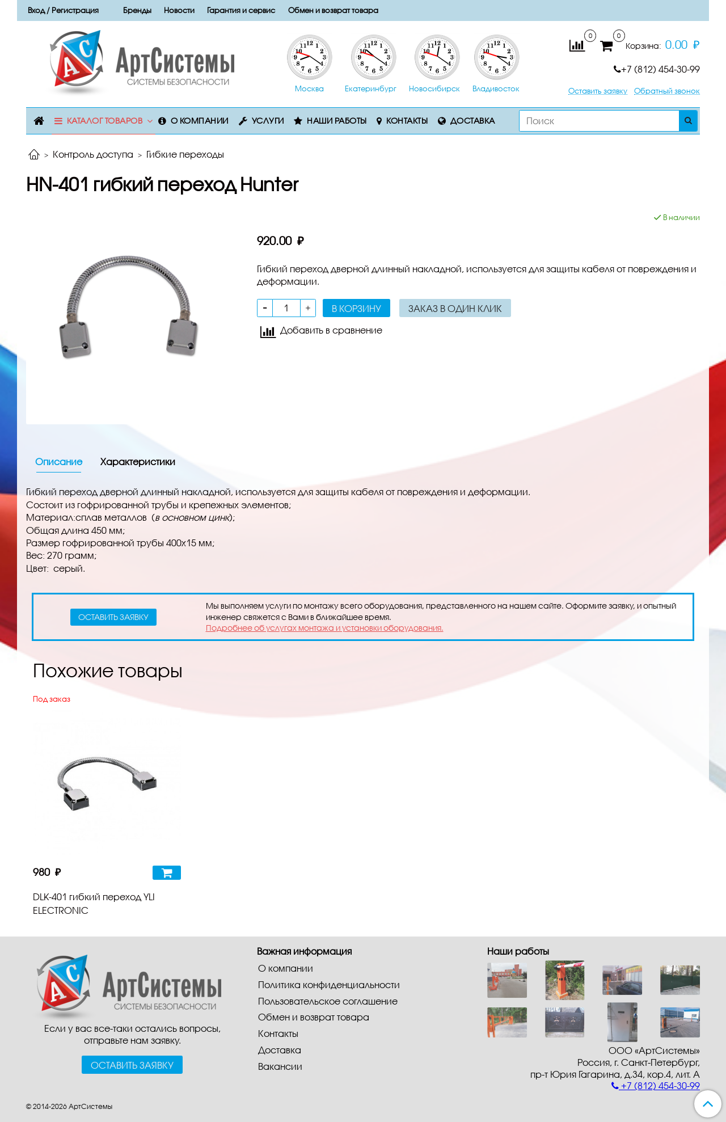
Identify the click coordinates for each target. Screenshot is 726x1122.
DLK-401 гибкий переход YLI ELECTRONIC (94, 903)
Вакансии (280, 1066)
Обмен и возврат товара (333, 10)
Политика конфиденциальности (329, 984)
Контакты (407, 120)
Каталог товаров (105, 120)
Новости (179, 10)
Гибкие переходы (185, 154)
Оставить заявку (597, 91)
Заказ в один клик (455, 308)
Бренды (137, 10)
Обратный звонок (667, 91)
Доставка (472, 120)
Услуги (268, 120)
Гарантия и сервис (241, 10)
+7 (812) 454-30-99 (657, 69)
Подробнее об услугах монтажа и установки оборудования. (325, 627)
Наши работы (337, 120)
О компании (200, 120)
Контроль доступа (93, 154)
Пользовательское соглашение (328, 1001)
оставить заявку (113, 617)
